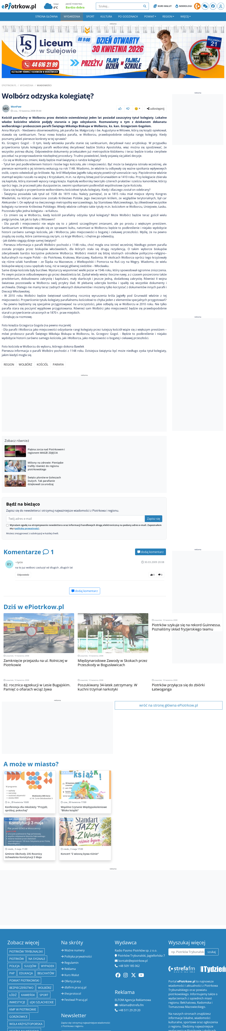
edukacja (26, 973)
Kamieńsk (28, 995)
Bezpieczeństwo (21, 988)
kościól (42, 364)
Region (167, 16)
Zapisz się (153, 519)
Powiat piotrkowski (24, 980)
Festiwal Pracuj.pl (75, 1000)
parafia (58, 364)
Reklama (70, 969)
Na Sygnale (36, 959)
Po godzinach (128, 16)
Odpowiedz (23, 574)
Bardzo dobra (75, 7)
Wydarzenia (72, 16)
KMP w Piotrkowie (22, 1009)
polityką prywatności (27, 528)
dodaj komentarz (150, 552)
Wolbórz (25, 364)
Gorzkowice (18, 1017)
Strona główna (46, 16)
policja (14, 966)
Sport (90, 16)
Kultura (106, 16)
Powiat (149, 16)
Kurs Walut (162, 6)
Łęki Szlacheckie (42, 1002)
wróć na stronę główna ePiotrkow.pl (168, 705)
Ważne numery (74, 950)
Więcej (184, 16)
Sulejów (30, 966)
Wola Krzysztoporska (25, 1024)
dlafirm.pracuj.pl (75, 987)
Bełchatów (45, 973)
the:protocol (72, 994)
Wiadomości (44, 85)
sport (44, 995)
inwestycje (17, 1002)
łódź (13, 995)
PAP (12, 973)
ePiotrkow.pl (9, 85)
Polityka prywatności (78, 956)
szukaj (211, 952)
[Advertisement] (84, 404)
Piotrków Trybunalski (26, 951)
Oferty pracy (72, 981)
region (9, 364)
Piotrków (16, 959)
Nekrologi (184, 6)
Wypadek (47, 966)
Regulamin (71, 963)
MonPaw (16, 106)
